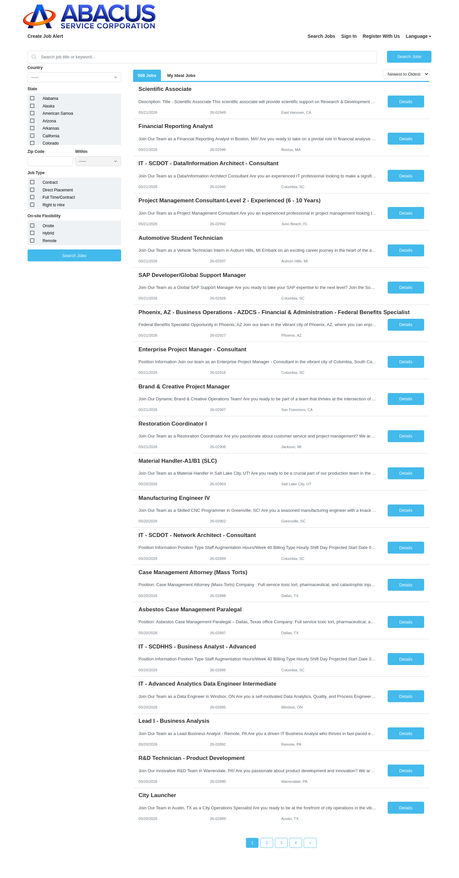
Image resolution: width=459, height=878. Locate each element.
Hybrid (48, 233)
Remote (49, 240)
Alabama (50, 98)
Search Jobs (321, 36)
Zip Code (36, 151)
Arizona (49, 121)
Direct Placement (57, 190)
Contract (49, 182)
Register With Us (381, 36)
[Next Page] (310, 843)
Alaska (48, 106)
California (50, 136)
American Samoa (57, 113)
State (32, 89)
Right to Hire (53, 205)
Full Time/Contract (58, 197)
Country (35, 67)
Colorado (50, 143)
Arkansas (50, 128)
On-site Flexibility (44, 216)
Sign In (349, 36)
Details (406, 101)
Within (81, 151)
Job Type (36, 172)
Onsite (48, 226)
